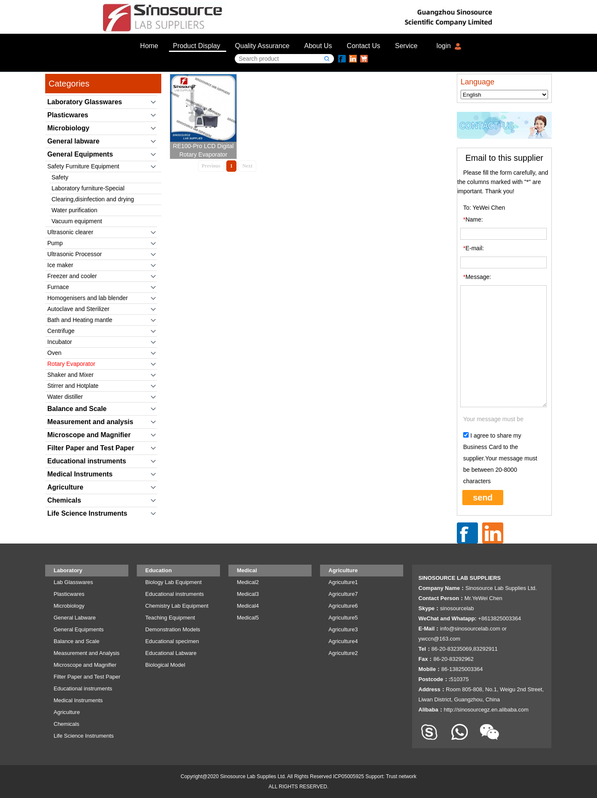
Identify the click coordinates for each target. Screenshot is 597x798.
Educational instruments (86, 461)
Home (149, 45)
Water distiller (65, 396)
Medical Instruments (80, 474)
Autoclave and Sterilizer (78, 309)
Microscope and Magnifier (88, 434)
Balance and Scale (77, 408)
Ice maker (60, 265)
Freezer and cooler (72, 276)
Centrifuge (61, 330)
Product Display (196, 45)
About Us (318, 45)
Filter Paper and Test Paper (90, 448)
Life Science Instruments (87, 513)
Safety (60, 177)
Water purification (74, 210)
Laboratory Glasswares (84, 101)
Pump (55, 243)
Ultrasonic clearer (70, 232)
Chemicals (64, 500)
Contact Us (363, 45)
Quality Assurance (262, 45)
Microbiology (68, 128)
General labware (73, 141)
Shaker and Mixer (70, 374)
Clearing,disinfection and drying (93, 199)
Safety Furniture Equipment (83, 166)
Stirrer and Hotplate (72, 385)
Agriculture (65, 487)
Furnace (58, 287)
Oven (54, 352)
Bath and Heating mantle (79, 319)
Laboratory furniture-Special (88, 188)
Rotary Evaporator (71, 363)
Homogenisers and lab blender (87, 298)
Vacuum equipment (77, 221)
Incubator (59, 341)
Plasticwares (67, 115)
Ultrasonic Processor (74, 254)
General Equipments (80, 154)
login (444, 45)
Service (406, 45)
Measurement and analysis (90, 421)
